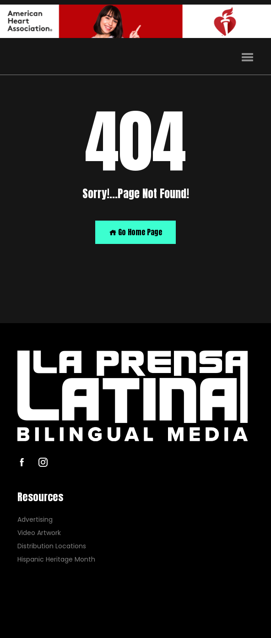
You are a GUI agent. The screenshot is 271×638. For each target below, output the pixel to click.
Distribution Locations (51, 546)
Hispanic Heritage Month (56, 559)
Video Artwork (39, 533)
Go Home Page (135, 232)
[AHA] (135, 21)
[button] (247, 57)
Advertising (35, 520)
